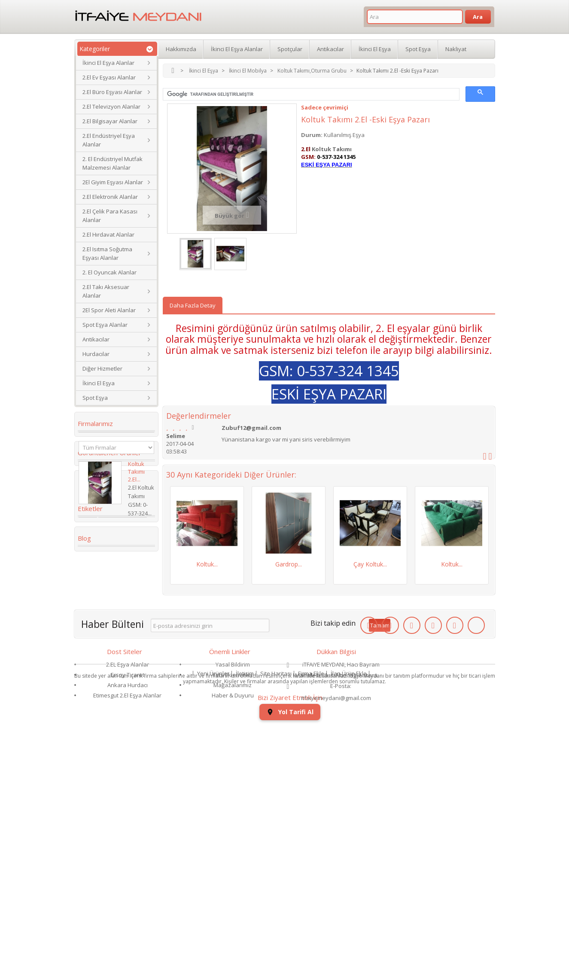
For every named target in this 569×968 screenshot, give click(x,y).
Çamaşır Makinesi (107, 674)
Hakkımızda (181, 49)
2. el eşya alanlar (106, 610)
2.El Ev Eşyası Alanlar (109, 77)
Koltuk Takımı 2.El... (136, 502)
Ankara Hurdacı (127, 903)
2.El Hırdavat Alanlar (108, 234)
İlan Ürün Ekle (349, 936)
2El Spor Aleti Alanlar (109, 310)
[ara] (310, 94)
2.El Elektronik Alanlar (110, 197)
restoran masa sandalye (104, 749)
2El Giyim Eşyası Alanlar (112, 182)
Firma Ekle (311, 936)
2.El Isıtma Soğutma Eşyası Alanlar (107, 253)
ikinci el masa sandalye (115, 635)
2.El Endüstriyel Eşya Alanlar (108, 140)
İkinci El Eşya (98, 383)
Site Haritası (276, 936)
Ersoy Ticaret (127, 892)
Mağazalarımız (232, 903)
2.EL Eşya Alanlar (127, 882)
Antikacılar (96, 339)
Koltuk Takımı (123, 597)
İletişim (245, 936)
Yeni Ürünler (213, 936)
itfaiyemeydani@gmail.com (336, 915)
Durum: (312, 135)
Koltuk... (207, 564)
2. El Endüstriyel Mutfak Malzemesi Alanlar (112, 163)
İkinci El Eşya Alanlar (108, 63)
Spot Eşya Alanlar (105, 325)
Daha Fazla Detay (193, 305)
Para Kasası (99, 733)
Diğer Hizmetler (102, 368)
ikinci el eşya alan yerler (107, 716)
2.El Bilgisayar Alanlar (109, 121)
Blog (84, 793)
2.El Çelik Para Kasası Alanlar (109, 215)
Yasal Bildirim (233, 882)
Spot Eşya (95, 398)
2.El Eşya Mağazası (108, 700)
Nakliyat (455, 49)
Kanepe (93, 648)
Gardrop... (288, 564)
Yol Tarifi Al (442, 884)
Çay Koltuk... (370, 564)
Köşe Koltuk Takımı (110, 661)
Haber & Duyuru (233, 913)
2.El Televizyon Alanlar (111, 106)
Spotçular (289, 49)
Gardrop (95, 623)
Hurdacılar (96, 354)
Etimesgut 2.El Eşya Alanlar (127, 913)
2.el (88, 597)
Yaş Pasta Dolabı (106, 765)
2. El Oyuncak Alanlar (109, 272)
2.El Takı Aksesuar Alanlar (105, 291)
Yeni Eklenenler (233, 892)
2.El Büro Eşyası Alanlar (112, 92)
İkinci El (125, 648)
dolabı (92, 687)
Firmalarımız (95, 423)
